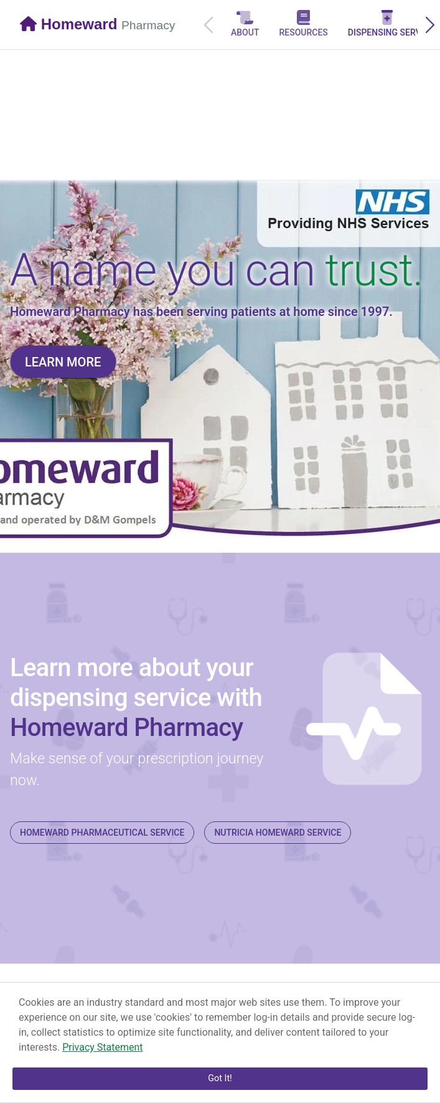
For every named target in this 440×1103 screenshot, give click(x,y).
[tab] (245, 24)
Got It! (220, 1078)
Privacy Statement (102, 1047)
